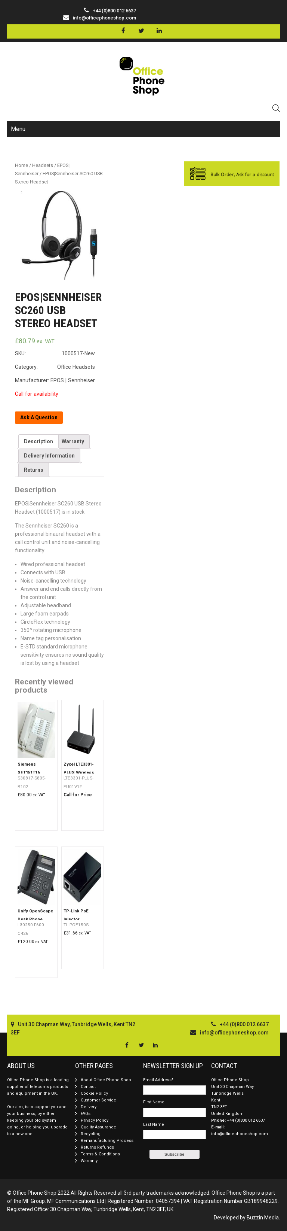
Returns (33, 470)
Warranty (73, 441)
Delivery (88, 1106)
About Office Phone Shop (106, 1079)
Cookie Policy (94, 1093)
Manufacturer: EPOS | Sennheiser (55, 380)
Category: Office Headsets (55, 367)
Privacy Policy (94, 1120)
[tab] (38, 441)
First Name (153, 1102)
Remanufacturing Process (107, 1140)
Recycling (91, 1133)
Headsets (42, 165)
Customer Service (98, 1100)
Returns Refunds (97, 1147)
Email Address (158, 1079)
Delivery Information (49, 456)
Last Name (153, 1124)
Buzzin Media (263, 1218)
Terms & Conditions (100, 1154)
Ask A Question (39, 417)
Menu (18, 129)
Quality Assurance (98, 1127)
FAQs (85, 1113)
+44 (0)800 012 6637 (246, 1120)
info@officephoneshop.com (104, 18)
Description (38, 441)
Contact (88, 1086)
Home (21, 165)
